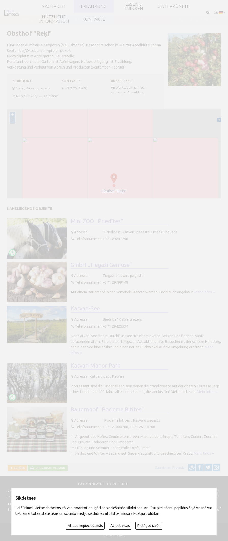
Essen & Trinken (133, 6)
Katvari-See (85, 308)
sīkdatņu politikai (145, 513)
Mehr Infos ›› (204, 292)
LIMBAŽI (142, 20)
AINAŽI (28, 20)
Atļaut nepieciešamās (85, 525)
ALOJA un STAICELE (199, 20)
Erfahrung (93, 6)
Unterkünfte (174, 6)
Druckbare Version (49, 467)
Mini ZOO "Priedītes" (97, 221)
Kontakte (93, 19)
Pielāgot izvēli (148, 525)
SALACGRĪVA (85, 20)
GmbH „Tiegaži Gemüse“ (101, 265)
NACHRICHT (54, 6)
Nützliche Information (54, 19)
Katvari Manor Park (95, 365)
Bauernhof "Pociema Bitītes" (107, 409)
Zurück (18, 467)
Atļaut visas (120, 525)
